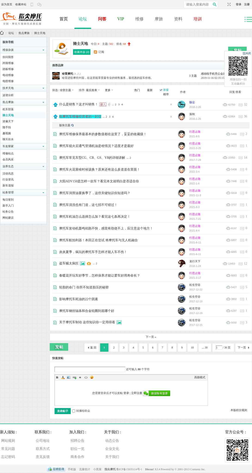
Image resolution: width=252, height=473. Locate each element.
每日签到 (8, 199)
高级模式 (199, 377)
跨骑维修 (8, 63)
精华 (166, 94)
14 (245, 157)
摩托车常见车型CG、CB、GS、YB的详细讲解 (92, 157)
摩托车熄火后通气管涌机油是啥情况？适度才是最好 (96, 146)
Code (86, 377)
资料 (178, 19)
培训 (198, 19)
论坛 (83, 19)
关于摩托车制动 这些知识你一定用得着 (87, 322)
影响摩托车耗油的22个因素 (78, 299)
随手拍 (7, 127)
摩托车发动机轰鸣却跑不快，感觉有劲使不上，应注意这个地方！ (106, 228)
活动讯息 (8, 173)
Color (63, 377)
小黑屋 (97, 469)
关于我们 (112, 457)
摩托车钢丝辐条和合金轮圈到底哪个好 (86, 311)
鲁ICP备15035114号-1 (129, 469)
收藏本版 (81, 52)
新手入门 (8, 205)
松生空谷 (194, 285)
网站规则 (8, 440)
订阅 (101, 52)
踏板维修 (8, 69)
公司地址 (43, 440)
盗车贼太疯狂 (69, 263)
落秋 (192, 114)
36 (245, 116)
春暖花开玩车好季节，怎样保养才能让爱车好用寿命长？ (99, 275)
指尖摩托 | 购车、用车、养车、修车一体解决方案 (2, 33)
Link (74, 377)
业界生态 (8, 166)
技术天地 (8, 88)
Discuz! (150, 469)
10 (192, 347)
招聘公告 (77, 440)
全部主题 (65, 90)
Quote (80, 377)
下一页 (242, 347)
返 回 (93, 347)
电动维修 (8, 75)
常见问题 (8, 449)
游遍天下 (8, 121)
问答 (102, 19)
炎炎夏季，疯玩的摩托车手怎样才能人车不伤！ (93, 252)
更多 (108, 90)
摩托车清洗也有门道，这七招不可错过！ (88, 205)
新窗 (166, 90)
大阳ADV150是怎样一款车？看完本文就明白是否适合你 (99, 181)
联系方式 (43, 449)
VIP (120, 19)
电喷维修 (8, 81)
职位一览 (77, 449)
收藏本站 (20, 4)
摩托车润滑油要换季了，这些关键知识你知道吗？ (94, 193)
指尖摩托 (110, 469)
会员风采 (8, 159)
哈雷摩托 (67, 73)
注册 (247, 4)
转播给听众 (81, 410)
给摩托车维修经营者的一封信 (80, 116)
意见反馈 (43, 457)
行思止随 (194, 131)
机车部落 (8, 109)
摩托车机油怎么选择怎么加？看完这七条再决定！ (94, 216)
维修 (139, 19)
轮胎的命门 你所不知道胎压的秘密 (84, 287)
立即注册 (136, 393)
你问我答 (8, 57)
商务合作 (77, 457)
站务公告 (8, 211)
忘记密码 (8, 457)
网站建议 (8, 217)
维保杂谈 (8, 50)
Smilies (91, 377)
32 (245, 104)
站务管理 (8, 192)
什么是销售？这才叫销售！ (78, 104)
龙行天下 (194, 261)
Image (68, 377)
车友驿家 (8, 146)
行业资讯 (8, 179)
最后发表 (91, 90)
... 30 (205, 347)
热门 (137, 90)
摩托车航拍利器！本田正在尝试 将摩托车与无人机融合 (98, 240)
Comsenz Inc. (198, 469)
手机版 (72, 469)
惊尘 (192, 102)
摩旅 (159, 19)
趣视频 (7, 133)
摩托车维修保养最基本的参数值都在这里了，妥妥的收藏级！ (103, 134)
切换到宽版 (228, 4)
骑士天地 (39, 33)
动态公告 (112, 440)
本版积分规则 (238, 410)
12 (245, 263)
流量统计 (84, 469)
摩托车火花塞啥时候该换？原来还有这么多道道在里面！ (99, 169)
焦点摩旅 (24, 33)
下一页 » (151, 337)
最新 (150, 90)
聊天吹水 (8, 139)
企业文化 (112, 449)
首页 (63, 19)
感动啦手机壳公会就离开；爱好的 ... (223, 73)
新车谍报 (8, 185)
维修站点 (8, 153)
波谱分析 (8, 95)
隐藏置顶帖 (171, 104)
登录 (240, 4)
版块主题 (64, 125)
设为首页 (6, 4)
